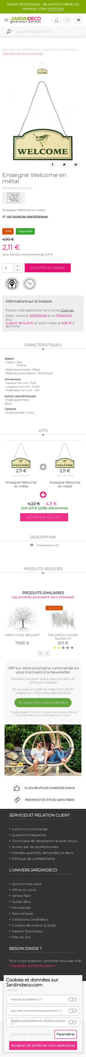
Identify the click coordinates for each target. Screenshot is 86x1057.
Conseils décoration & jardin (34, 925)
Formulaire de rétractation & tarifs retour (45, 841)
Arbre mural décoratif (22, 635)
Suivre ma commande (29, 829)
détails (15, 990)
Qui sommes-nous (26, 884)
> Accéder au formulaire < (32, 966)
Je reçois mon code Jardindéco (43, 702)
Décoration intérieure (21, 49)
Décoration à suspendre (22, 53)
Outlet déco (21, 902)
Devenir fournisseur (27, 931)
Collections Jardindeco (30, 919)
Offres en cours (24, 890)
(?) (40, 999)
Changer (67, 310)
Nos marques (22, 913)
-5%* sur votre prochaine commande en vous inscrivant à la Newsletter (43, 670)
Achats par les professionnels (35, 847)
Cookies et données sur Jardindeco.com (32, 982)
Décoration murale (59, 49)
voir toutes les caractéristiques (25, 216)
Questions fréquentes (29, 835)
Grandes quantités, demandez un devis (42, 853)
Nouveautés (21, 908)
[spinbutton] (12, 267)
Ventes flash (21, 896)
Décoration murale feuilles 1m (63, 637)
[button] (17, 266)
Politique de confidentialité (33, 859)
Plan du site (21, 937)
